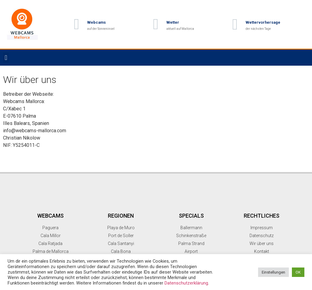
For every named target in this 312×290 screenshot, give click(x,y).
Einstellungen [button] (273, 272)
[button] (6, 58)
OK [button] (298, 272)
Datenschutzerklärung (186, 283)
